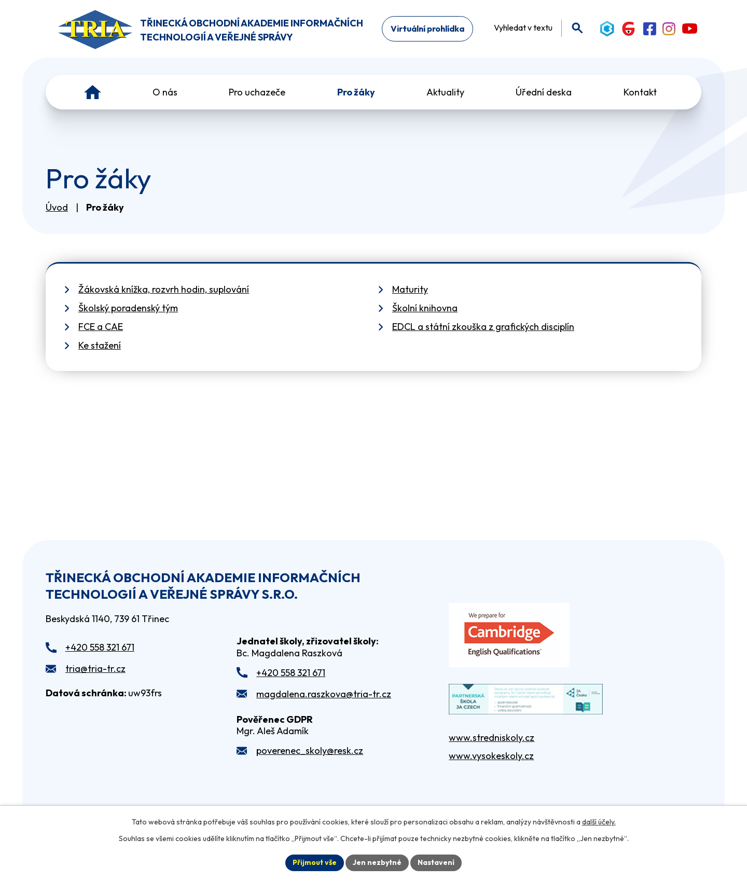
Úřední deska (544, 92)
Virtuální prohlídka (427, 28)
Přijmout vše (315, 862)
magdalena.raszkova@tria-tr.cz (323, 694)
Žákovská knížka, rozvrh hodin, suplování (163, 289)
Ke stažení (99, 345)
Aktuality (445, 92)
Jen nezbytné (377, 862)
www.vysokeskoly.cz (491, 756)
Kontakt (640, 92)
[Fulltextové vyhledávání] (535, 27)
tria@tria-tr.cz (95, 668)
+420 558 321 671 (99, 647)
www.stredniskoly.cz (491, 738)
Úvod (92, 92)
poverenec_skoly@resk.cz (309, 750)
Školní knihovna (425, 308)
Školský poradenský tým (128, 308)
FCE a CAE (100, 327)
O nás (165, 92)
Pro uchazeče (257, 92)
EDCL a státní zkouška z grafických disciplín (483, 327)
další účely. (599, 822)
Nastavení (436, 862)
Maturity (410, 289)
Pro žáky (356, 92)
